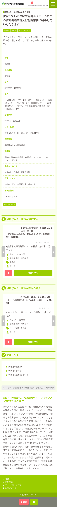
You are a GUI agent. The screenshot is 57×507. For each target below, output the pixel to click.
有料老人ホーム (9, 204)
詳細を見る (33, 273)
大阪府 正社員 (15, 371)
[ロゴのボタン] (53, 4)
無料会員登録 (32, 4)
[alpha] (13, 3)
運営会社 (9, 479)
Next (53, 251)
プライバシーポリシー (14, 485)
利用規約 (9, 482)
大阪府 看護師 (15, 366)
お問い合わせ (10, 488)
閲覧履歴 (45, 3)
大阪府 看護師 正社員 (18, 375)
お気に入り (39, 3)
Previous (3, 251)
